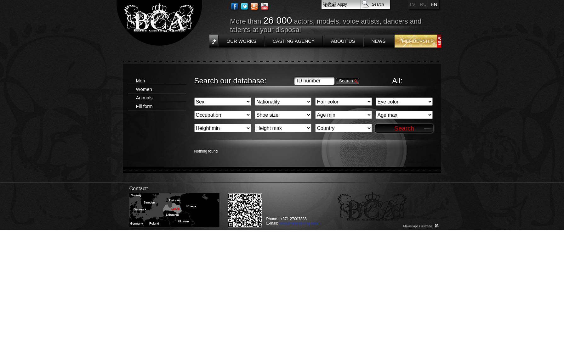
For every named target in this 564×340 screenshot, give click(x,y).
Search (378, 4)
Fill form (144, 106)
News (379, 41)
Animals (144, 97)
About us (343, 41)
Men (140, 80)
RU (423, 4)
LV (412, 4)
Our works (241, 41)
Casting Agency (294, 41)
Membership (418, 41)
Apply (342, 4)
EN (434, 4)
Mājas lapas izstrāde (421, 226)
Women (144, 89)
